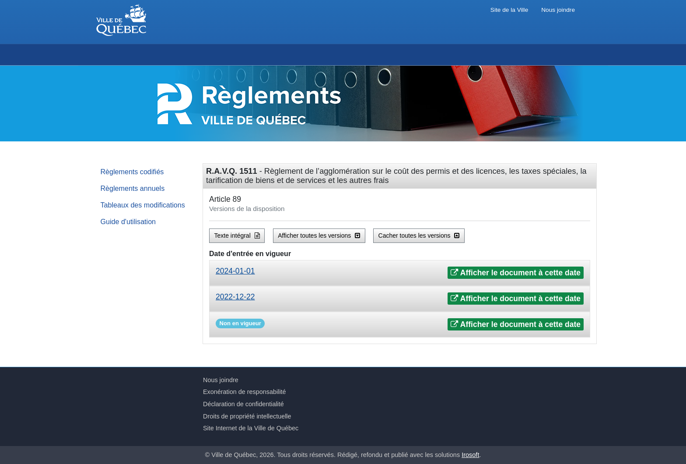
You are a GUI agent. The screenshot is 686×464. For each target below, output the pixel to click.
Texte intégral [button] (237, 235)
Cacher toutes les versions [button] (419, 235)
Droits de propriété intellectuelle (247, 416)
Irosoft (470, 454)
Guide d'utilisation (128, 221)
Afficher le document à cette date (516, 272)
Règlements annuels (133, 188)
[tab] (400, 272)
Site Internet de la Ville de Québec (250, 428)
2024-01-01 (235, 271)
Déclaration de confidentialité (243, 404)
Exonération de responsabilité (244, 391)
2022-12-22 (235, 296)
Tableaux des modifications (143, 205)
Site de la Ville (509, 10)
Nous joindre (558, 10)
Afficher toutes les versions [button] (319, 235)
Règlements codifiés (132, 172)
